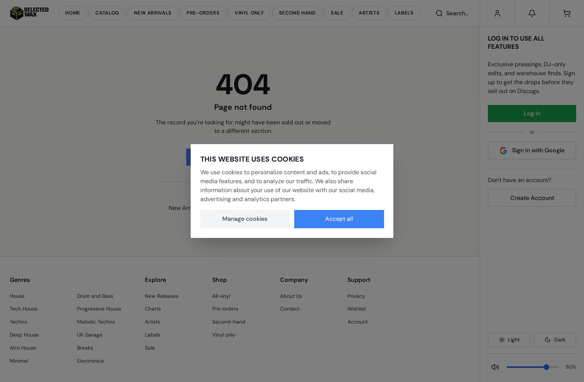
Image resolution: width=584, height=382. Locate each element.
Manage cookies (244, 219)
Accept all (339, 219)
